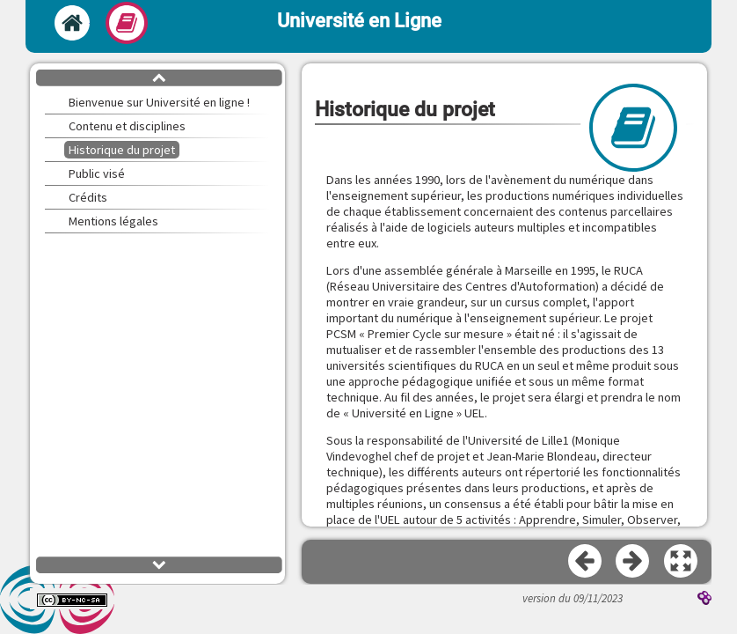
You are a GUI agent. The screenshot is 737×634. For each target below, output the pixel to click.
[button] (681, 561)
